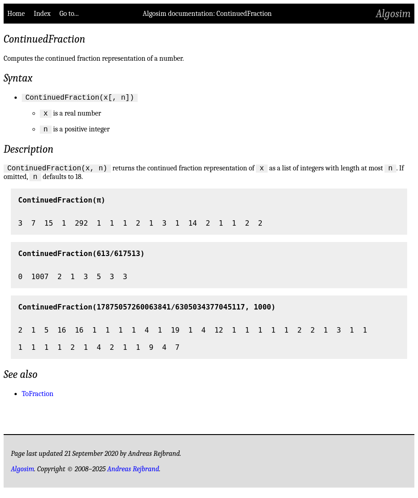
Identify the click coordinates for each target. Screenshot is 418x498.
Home (16, 14)
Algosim (393, 13)
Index (42, 14)
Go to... (68, 14)
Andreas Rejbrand (133, 476)
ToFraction (37, 400)
